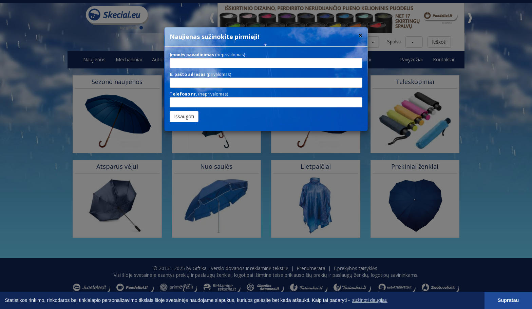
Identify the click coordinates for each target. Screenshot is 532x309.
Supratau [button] (508, 300)
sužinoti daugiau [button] (369, 300)
